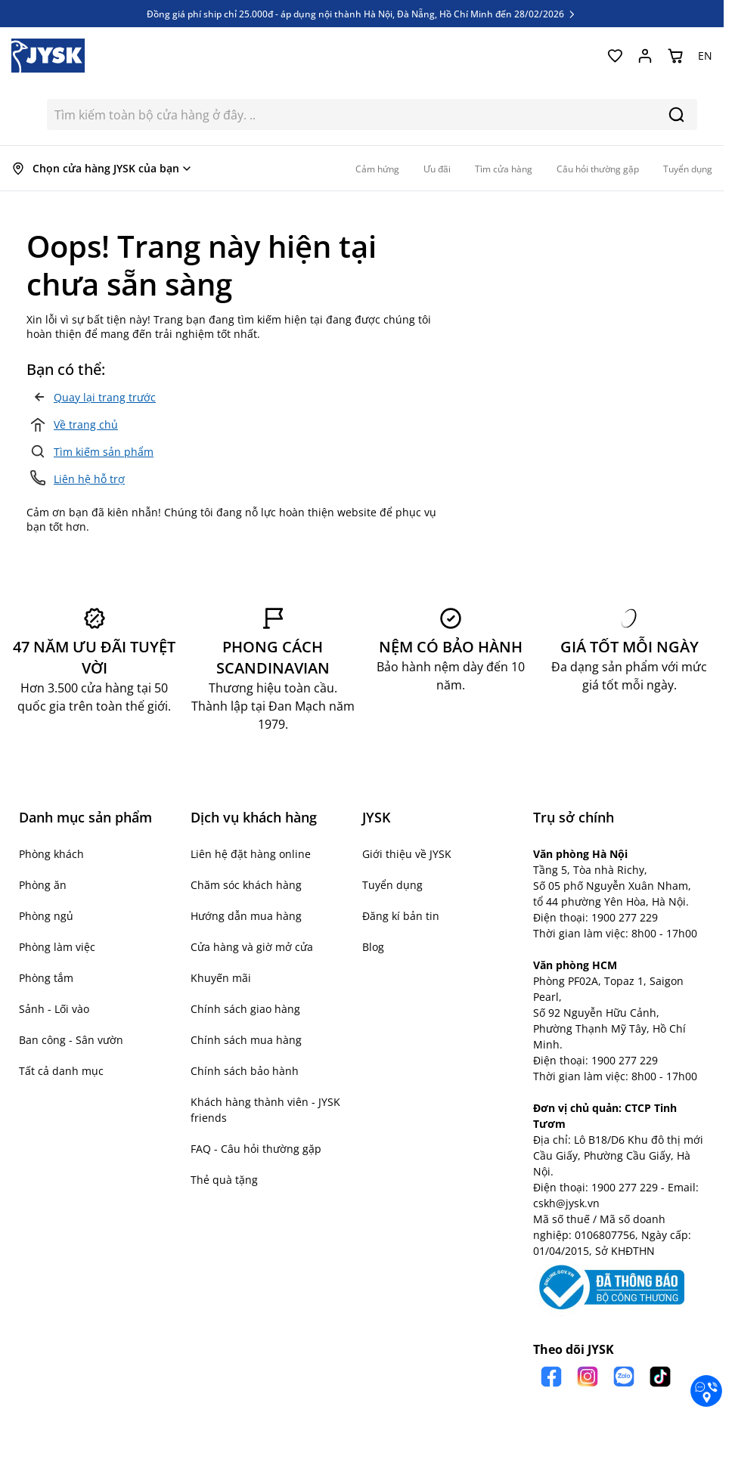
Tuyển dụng (392, 885)
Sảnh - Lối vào (54, 1009)
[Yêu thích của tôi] (614, 55)
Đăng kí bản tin (400, 916)
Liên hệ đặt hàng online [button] (251, 854)
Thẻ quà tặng (224, 1179)
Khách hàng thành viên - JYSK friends (265, 1110)
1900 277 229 (624, 917)
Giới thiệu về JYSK (406, 854)
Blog (373, 947)
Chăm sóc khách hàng (246, 885)
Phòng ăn (43, 885)
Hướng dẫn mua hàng (246, 916)
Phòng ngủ (46, 916)
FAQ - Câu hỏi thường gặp (256, 1148)
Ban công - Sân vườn (71, 1040)
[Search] (676, 114)
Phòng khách (51, 854)
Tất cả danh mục (61, 1071)
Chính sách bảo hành (245, 1071)
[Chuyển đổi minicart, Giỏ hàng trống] (675, 55)
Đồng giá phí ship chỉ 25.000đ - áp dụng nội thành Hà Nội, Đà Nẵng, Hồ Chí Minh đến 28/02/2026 (362, 14)
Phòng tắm (46, 978)
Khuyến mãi (221, 978)
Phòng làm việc (57, 947)
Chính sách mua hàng (246, 1040)
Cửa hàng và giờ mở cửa (252, 947)
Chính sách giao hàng (245, 1009)
